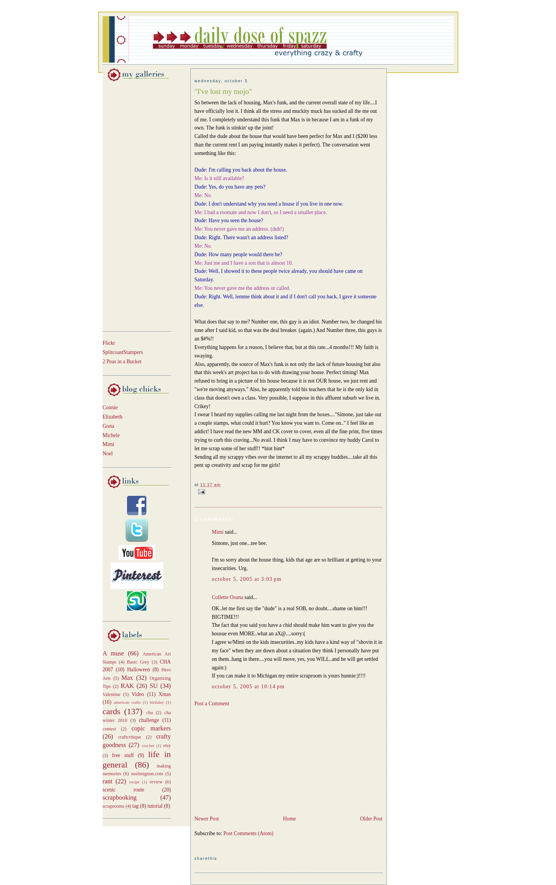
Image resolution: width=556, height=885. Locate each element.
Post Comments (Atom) (249, 833)
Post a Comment (212, 703)
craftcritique (129, 737)
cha (149, 712)
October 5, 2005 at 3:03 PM (247, 579)
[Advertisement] (126, 205)
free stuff (123, 755)
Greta (108, 426)
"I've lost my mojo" (223, 91)
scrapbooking (120, 797)
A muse (113, 653)
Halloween (138, 669)
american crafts (127, 702)
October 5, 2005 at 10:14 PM (248, 686)
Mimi (108, 444)
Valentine (111, 694)
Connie (110, 407)
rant (107, 781)
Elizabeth (113, 417)
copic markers (151, 728)
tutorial (155, 806)
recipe (134, 781)
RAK (127, 685)
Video (138, 694)
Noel (108, 453)
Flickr (109, 343)
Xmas (165, 694)
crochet (148, 745)
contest (109, 729)
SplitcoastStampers (123, 352)
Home (289, 819)
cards (111, 711)
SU (154, 685)
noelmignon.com (147, 773)
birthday (157, 702)
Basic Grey (138, 662)
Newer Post (207, 819)
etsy (167, 745)
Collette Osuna (227, 597)
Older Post (371, 819)
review (156, 782)
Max (127, 677)
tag (135, 806)
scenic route (123, 790)
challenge (149, 720)
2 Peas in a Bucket (122, 361)
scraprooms (114, 806)
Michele (111, 435)
